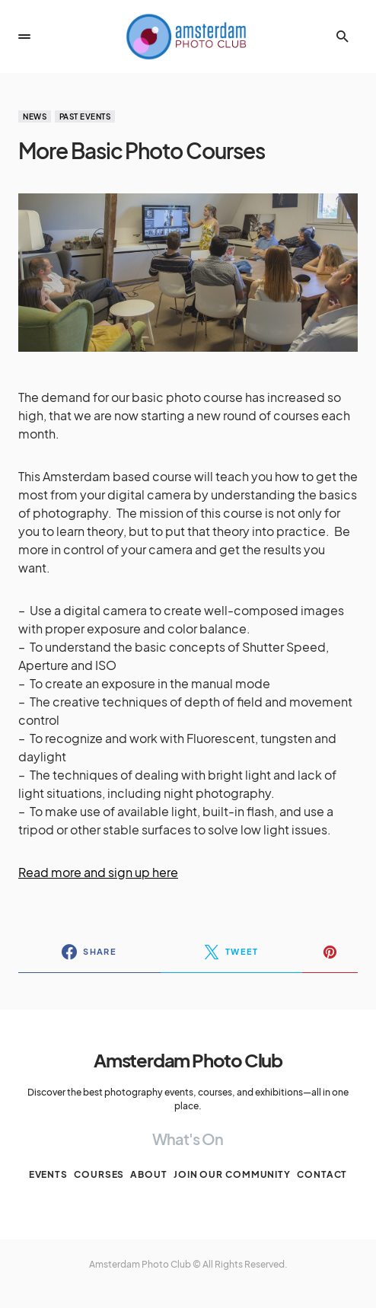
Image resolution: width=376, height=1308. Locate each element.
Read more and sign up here (98, 872)
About (148, 1174)
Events (48, 1174)
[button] (24, 36)
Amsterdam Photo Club (188, 1059)
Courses (99, 1174)
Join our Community (232, 1174)
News (34, 116)
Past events (85, 116)
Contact (322, 1174)
